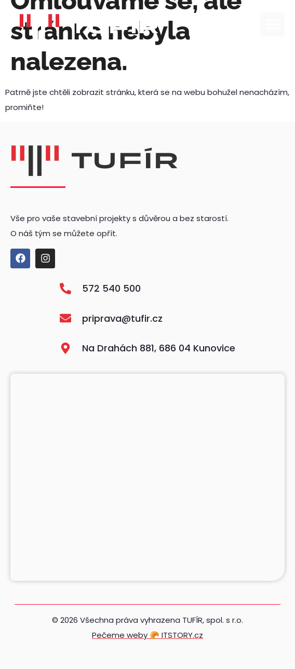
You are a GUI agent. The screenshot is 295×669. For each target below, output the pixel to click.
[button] (272, 24)
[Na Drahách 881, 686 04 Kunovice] (147, 477)
